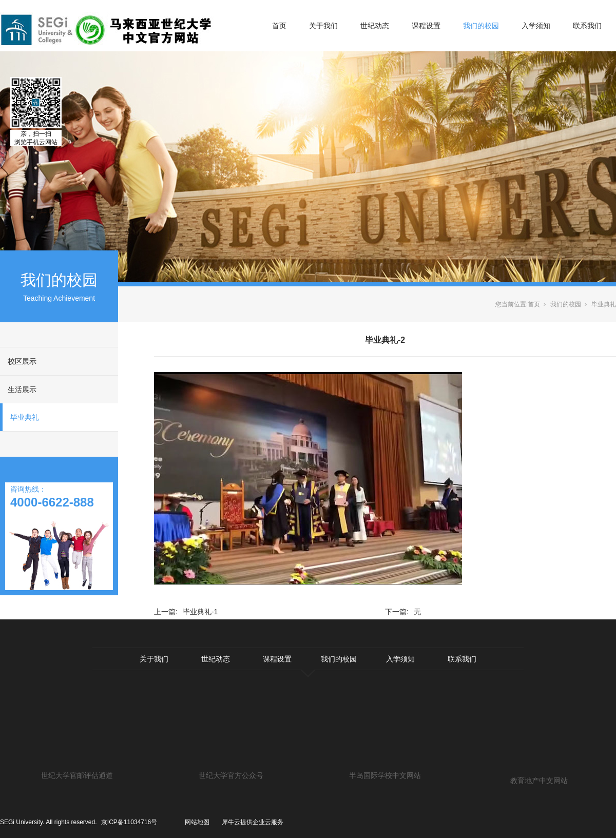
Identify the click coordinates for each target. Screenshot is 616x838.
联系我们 (587, 26)
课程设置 (426, 26)
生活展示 (22, 389)
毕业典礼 (24, 417)
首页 (279, 26)
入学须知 (536, 26)
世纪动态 (374, 26)
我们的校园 (481, 26)
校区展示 (22, 361)
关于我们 (323, 26)
